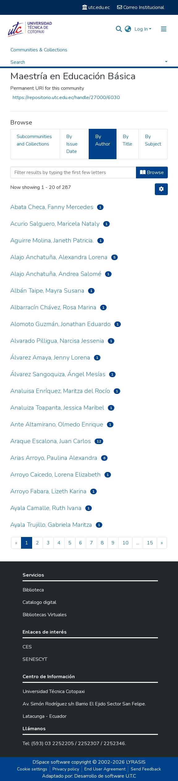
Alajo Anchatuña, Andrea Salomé (55, 274)
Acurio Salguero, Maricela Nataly (55, 224)
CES (27, 647)
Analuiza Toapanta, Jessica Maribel (57, 408)
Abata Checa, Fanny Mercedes (51, 207)
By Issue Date (72, 144)
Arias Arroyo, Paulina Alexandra (53, 458)
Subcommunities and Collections (34, 140)
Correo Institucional (140, 7)
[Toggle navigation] (163, 29)
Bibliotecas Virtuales (45, 614)
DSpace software (51, 762)
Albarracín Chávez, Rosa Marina (53, 307)
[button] (128, 29)
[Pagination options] (161, 189)
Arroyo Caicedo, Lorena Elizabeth (55, 474)
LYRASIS (136, 762)
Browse (152, 172)
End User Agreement (104, 769)
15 (150, 542)
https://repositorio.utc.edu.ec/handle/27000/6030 (66, 97)
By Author (102, 140)
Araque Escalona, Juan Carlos (50, 441)
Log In (141, 29)
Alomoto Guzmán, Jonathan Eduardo (60, 324)
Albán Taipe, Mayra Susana (47, 290)
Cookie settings (32, 769)
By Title (127, 140)
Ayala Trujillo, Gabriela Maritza (51, 525)
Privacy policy (66, 769)
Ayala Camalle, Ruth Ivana (46, 508)
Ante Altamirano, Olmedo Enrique (56, 424)
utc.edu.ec (96, 7)
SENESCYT (35, 659)
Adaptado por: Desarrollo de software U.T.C (89, 776)
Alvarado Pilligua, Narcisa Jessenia (57, 341)
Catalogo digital (39, 602)
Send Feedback (146, 769)
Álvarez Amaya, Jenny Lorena (50, 357)
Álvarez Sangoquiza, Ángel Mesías (57, 374)
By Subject (153, 140)
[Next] (162, 543)
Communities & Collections (39, 49)
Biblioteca (33, 590)
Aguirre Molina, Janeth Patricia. (52, 240)
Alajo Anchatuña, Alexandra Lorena (59, 257)
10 (125, 542)
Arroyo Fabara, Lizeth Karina (48, 491)
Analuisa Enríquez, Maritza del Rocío (60, 391)
